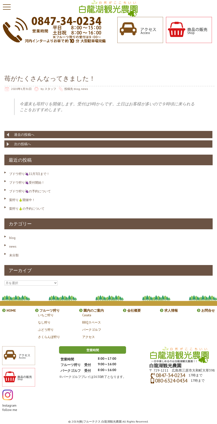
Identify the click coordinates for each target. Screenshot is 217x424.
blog (77, 89)
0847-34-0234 (170, 375)
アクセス (88, 337)
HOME (9, 310)
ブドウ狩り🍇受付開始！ (27, 182)
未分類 (14, 255)
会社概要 (132, 310)
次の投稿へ (22, 144)
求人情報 (169, 310)
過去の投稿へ (24, 134)
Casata (86, 315)
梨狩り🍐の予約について (27, 209)
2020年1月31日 (21, 89)
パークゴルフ (91, 329)
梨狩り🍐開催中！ (22, 200)
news (84, 89)
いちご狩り (46, 315)
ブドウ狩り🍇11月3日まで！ (29, 174)
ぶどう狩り (46, 329)
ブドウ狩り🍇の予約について (30, 191)
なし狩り (44, 322)
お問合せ (206, 310)
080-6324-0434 (171, 380)
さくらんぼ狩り (49, 337)
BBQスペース (91, 322)
